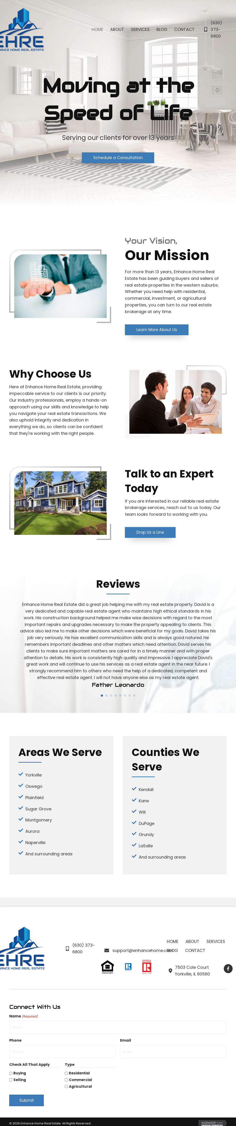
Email (125, 1039)
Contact (195, 951)
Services (215, 942)
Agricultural (80, 1083)
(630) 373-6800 (216, 29)
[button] (118, 157)
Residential (79, 1069)
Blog (172, 951)
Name (23, 1016)
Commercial (80, 1076)
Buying (19, 1069)
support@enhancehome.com (142, 951)
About (192, 942)
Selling (19, 1076)
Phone (15, 1039)
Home (172, 942)
